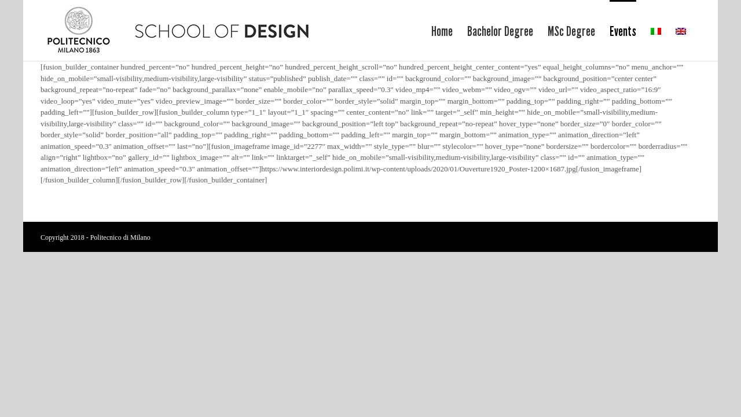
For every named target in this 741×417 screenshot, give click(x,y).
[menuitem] (398, 30)
